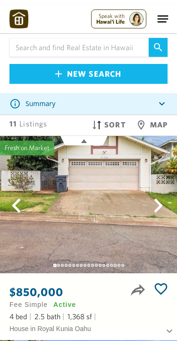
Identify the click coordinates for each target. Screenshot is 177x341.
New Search (88, 73)
